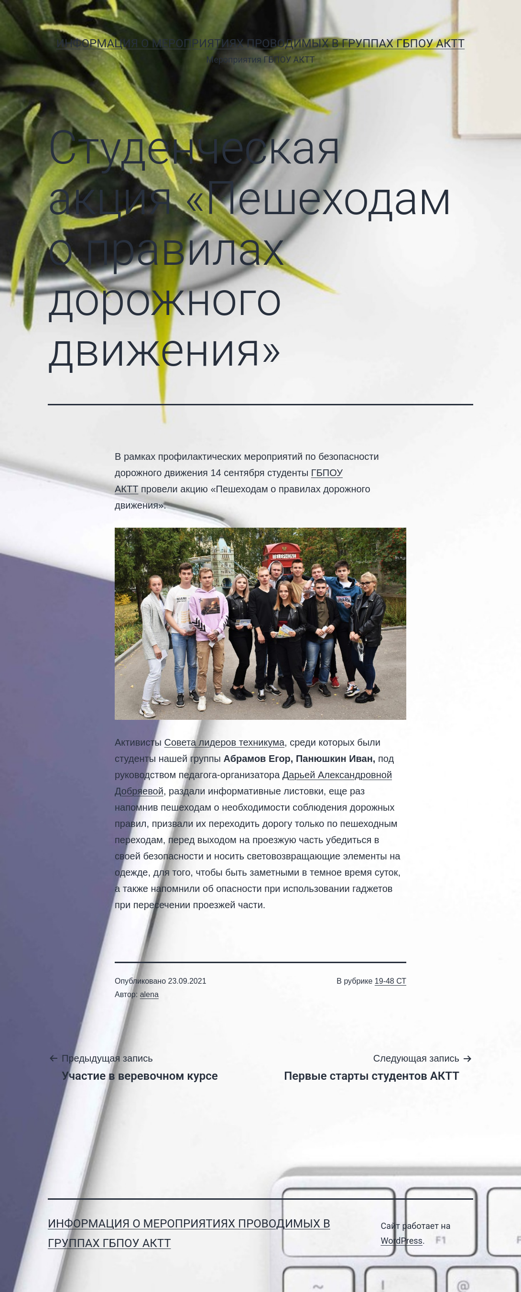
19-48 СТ (390, 981)
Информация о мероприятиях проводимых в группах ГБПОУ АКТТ (260, 43)
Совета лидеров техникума (224, 742)
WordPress (401, 1241)
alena (149, 994)
